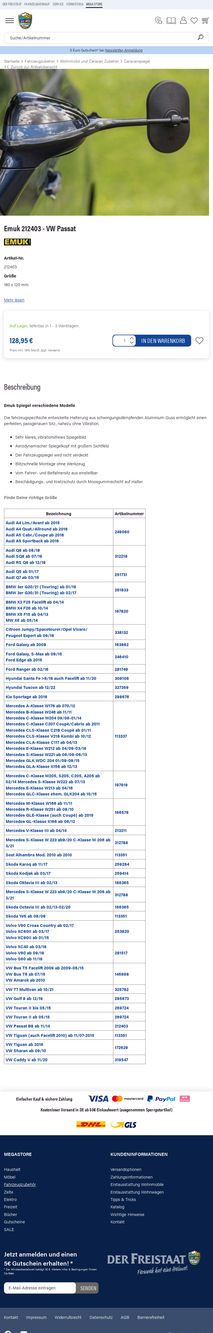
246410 (121, 656)
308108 (122, 678)
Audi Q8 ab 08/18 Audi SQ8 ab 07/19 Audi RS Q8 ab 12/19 (26, 556)
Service (58, 4)
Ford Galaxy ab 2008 (26, 644)
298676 (122, 696)
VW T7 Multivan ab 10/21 (30, 989)
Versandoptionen (125, 1169)
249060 (122, 531)
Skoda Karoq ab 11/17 (26, 864)
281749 (121, 669)
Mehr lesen (14, 300)
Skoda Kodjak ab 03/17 (28, 873)
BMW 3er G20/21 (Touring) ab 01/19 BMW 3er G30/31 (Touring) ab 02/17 (41, 589)
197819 (121, 785)
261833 (121, 590)
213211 (121, 830)
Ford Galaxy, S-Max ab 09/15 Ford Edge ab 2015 (34, 657)
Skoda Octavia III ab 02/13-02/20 (38, 907)
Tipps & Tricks (123, 1199)
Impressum (36, 1317)
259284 (122, 864)
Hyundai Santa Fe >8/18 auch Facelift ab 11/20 (51, 678)
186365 (122, 882)
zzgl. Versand (50, 350)
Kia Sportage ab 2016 (26, 696)
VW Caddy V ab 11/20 (27, 1059)
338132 (121, 632)
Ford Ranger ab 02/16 (27, 669)
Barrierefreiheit (151, 1317)
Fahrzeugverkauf (37, 4)
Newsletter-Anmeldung (123, 50)
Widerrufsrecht (68, 1317)
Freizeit (10, 1206)
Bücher (10, 1214)
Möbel (9, 1177)
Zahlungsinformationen (131, 1177)
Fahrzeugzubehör (20, 1184)
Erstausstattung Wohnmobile (137, 1184)
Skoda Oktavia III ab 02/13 (31, 882)
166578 (122, 812)
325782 (122, 989)
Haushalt (12, 1169)
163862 (122, 644)
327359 (122, 687)
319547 (121, 1059)
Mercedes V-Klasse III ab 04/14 (36, 830)
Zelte (8, 1192)
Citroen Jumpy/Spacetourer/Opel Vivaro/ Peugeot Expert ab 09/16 (47, 632)
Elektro (10, 1199)
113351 (121, 854)
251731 (121, 574)
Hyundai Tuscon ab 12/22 (30, 687)
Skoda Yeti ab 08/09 (26, 916)
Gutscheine (14, 1221)
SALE (9, 1229)
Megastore (18, 1154)
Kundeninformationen (139, 1154)
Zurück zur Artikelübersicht (30, 66)
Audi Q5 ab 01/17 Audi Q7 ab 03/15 (22, 574)
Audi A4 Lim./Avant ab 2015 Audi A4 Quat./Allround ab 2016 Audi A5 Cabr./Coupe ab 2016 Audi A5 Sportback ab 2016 (37, 531)
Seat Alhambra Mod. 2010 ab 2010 (39, 854)
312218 (121, 556)
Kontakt (117, 1221)
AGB (125, 1317)
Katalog (117, 1206)
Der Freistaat (12, 4)
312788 (121, 842)
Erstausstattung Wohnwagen (137, 1192)
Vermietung (74, 4)
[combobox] (106, 37)
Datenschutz (101, 1317)
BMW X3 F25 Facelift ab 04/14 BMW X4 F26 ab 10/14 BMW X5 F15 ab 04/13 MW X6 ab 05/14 (35, 611)
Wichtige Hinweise (127, 1214)
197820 (121, 611)
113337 (121, 736)
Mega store (94, 4)
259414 (121, 873)
